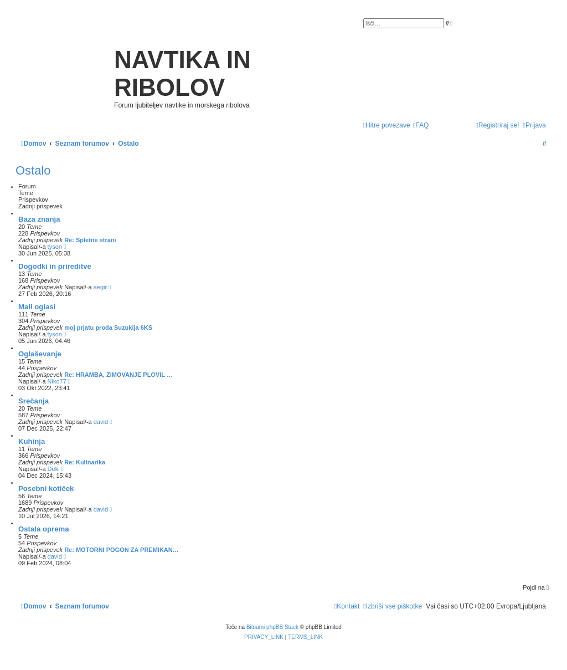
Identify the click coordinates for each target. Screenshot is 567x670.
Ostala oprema (43, 529)
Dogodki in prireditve (54, 266)
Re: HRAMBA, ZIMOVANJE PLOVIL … (118, 374)
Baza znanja (39, 219)
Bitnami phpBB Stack (272, 627)
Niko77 (57, 381)
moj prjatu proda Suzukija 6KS (108, 327)
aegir (100, 287)
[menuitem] (421, 125)
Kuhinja (31, 441)
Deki (54, 469)
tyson (55, 246)
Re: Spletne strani (90, 240)
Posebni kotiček (46, 488)
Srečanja (33, 401)
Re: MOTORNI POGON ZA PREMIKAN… (121, 549)
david (101, 421)
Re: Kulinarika (84, 462)
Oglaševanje (39, 354)
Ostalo (33, 170)
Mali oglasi (36, 307)
